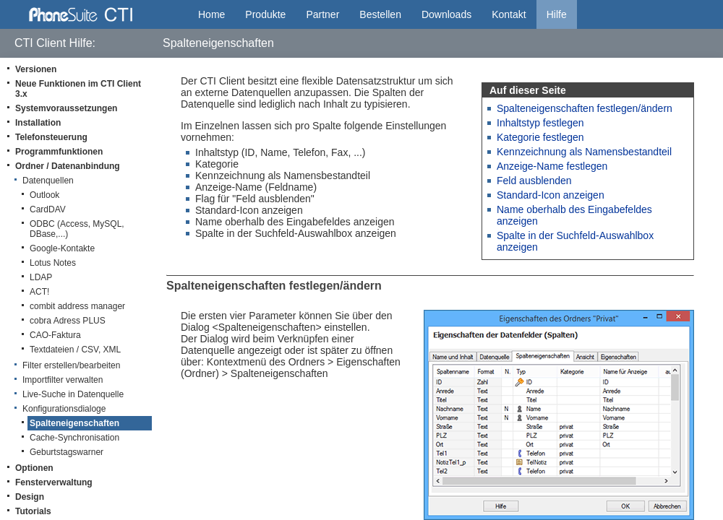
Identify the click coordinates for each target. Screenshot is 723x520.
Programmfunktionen (59, 152)
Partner (322, 14)
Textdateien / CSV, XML (75, 349)
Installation (38, 123)
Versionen (35, 69)
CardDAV (48, 209)
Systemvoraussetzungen (66, 108)
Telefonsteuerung (51, 137)
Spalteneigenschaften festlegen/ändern (584, 108)
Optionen (34, 468)
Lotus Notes (53, 263)
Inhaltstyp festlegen (540, 123)
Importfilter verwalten (62, 380)
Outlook (44, 195)
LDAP (41, 277)
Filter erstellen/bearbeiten (71, 365)
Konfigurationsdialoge (64, 409)
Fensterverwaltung (54, 482)
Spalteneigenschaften (74, 423)
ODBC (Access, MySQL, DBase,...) (77, 229)
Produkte (265, 14)
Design (29, 497)
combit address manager (77, 306)
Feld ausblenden (534, 180)
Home (211, 14)
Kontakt (509, 14)
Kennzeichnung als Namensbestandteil (584, 151)
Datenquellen (48, 181)
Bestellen (380, 14)
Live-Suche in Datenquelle (73, 394)
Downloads (446, 14)
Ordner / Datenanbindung (67, 166)
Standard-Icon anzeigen (550, 195)
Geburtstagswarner (66, 452)
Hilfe (557, 14)
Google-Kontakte (62, 248)
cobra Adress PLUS (68, 321)
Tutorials (33, 511)
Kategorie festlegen (540, 137)
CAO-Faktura (55, 335)
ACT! (39, 292)
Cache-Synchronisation (74, 438)
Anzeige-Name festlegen (552, 166)
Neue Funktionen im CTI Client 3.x (78, 89)
